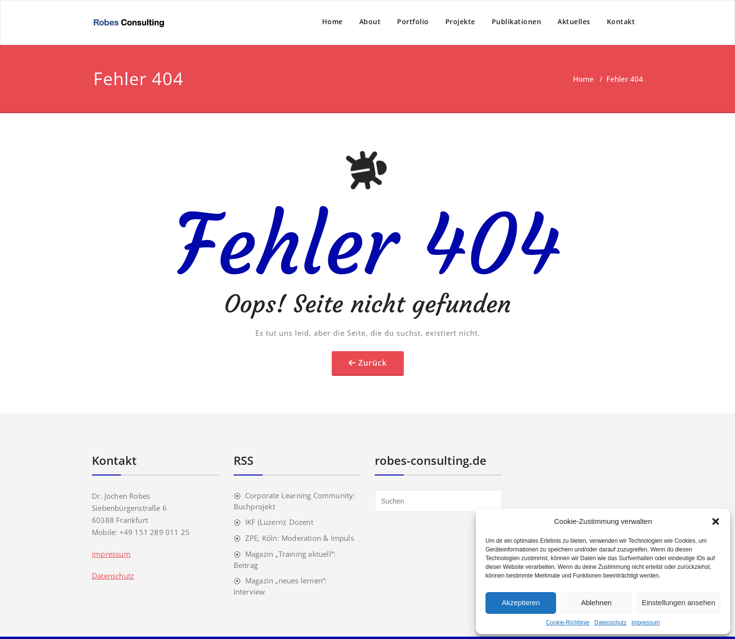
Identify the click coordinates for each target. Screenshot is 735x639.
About (370, 21)
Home (332, 21)
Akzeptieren (520, 602)
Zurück (372, 362)
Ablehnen (596, 602)
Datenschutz (610, 622)
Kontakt (621, 21)
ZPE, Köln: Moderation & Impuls (299, 538)
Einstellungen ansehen (678, 602)
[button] (715, 521)
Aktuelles (574, 21)
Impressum (646, 622)
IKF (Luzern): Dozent (279, 522)
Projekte (460, 21)
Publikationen (517, 21)
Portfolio (413, 21)
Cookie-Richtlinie (567, 622)
